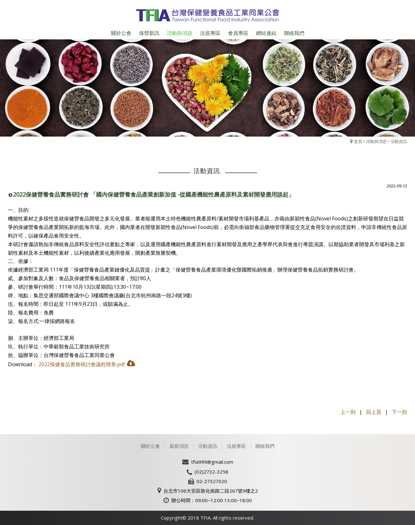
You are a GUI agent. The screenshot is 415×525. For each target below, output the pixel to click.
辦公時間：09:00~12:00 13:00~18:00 (211, 500)
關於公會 (150, 446)
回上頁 (373, 411)
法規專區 (236, 446)
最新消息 (179, 446)
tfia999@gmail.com (212, 462)
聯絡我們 (264, 446)
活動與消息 (376, 141)
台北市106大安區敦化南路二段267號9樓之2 (210, 491)
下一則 (399, 411)
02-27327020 (212, 481)
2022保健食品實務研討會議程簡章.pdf (81, 364)
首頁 (358, 141)
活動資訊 (399, 141)
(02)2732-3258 (211, 471)
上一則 (348, 411)
